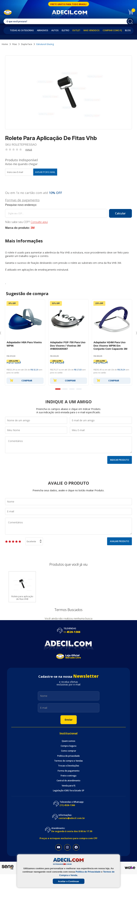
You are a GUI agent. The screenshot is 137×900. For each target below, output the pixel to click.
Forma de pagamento (68, 770)
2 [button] (65, 389)
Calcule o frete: (68, 205)
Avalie (28, 149)
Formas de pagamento (22, 200)
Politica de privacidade (68, 756)
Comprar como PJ (112, 30)
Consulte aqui (39, 222)
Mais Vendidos (92, 30)
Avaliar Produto (119, 541)
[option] (25, 342)
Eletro (65, 30)
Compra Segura (68, 746)
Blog (128, 30)
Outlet (76, 30)
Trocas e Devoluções (68, 765)
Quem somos (68, 741)
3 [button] (72, 389)
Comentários (68, 444)
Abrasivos (42, 30)
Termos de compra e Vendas (68, 760)
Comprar (21, 380)
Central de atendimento (68, 780)
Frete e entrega (68, 775)
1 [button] (57, 389)
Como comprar (68, 750)
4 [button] (79, 389)
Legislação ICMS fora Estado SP (68, 790)
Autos (55, 30)
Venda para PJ (68, 785)
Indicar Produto (119, 459)
